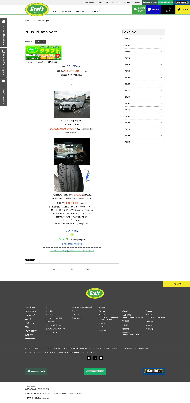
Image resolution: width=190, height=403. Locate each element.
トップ (55, 11)
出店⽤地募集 (75, 353)
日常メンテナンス (51, 322)
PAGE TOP (177, 283)
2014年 (127, 109)
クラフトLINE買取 (88, 2)
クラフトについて (31, 331)
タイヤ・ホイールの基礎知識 (82, 307)
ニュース (33, 20)
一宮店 (103, 327)
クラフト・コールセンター (128, 348)
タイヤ (75, 311)
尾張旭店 (103, 330)
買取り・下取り (80, 11)
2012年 (127, 122)
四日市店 (126, 329)
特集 (27, 327)
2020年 (127, 71)
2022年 (127, 58)
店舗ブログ (29, 334)
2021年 (127, 64)
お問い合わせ (116, 2)
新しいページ (55, 269)
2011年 (127, 129)
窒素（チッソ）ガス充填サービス (55, 329)
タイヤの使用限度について (54, 325)
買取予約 (115, 348)
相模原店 (150, 329)
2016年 (127, 97)
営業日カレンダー (102, 2)
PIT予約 (106, 348)
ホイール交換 (50, 315)
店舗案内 (184, 9)
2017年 (127, 90)
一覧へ (72, 269)
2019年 (127, 77)
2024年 (127, 45)
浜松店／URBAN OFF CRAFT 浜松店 (156, 316)
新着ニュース (40, 42)
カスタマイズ (95, 11)
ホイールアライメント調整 (54, 318)
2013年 (127, 116)
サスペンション (78, 318)
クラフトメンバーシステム (34, 353)
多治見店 (126, 321)
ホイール (76, 315)
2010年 (127, 135)
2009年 (127, 142)
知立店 (103, 323)
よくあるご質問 (143, 348)
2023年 (127, 51)
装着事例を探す (141, 9)
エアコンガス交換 (51, 332)
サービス (47, 307)
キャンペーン (29, 323)
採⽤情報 (137, 2)
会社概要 (127, 2)
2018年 (127, 84)
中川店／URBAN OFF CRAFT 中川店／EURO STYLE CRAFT (110, 317)
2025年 (127, 38)
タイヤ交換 (49, 311)
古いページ (89, 269)
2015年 (127, 103)
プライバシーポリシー (89, 353)
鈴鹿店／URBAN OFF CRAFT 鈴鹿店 (131, 333)
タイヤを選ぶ (66, 11)
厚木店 (150, 325)
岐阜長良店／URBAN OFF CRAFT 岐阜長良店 (133, 316)
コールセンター (169, 9)
